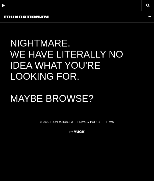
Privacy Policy (89, 121)
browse (67, 98)
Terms (109, 121)
